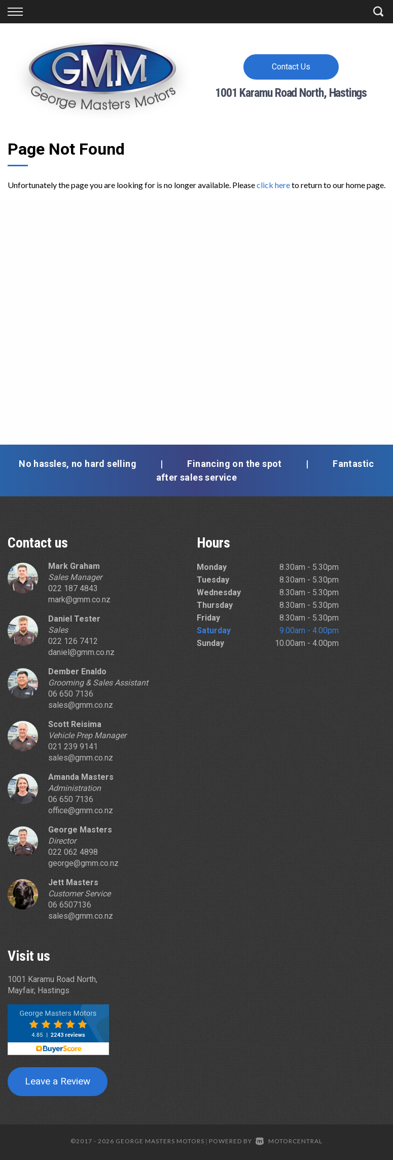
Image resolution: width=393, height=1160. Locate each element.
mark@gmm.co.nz (79, 599)
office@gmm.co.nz (80, 810)
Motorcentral (289, 1141)
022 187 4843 (73, 588)
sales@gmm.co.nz (80, 705)
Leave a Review (57, 1081)
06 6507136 (69, 905)
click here (273, 185)
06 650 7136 (70, 694)
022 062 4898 (73, 852)
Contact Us (291, 66)
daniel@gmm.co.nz (81, 652)
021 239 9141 (73, 746)
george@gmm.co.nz (83, 863)
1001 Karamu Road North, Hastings (291, 93)
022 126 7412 (73, 641)
